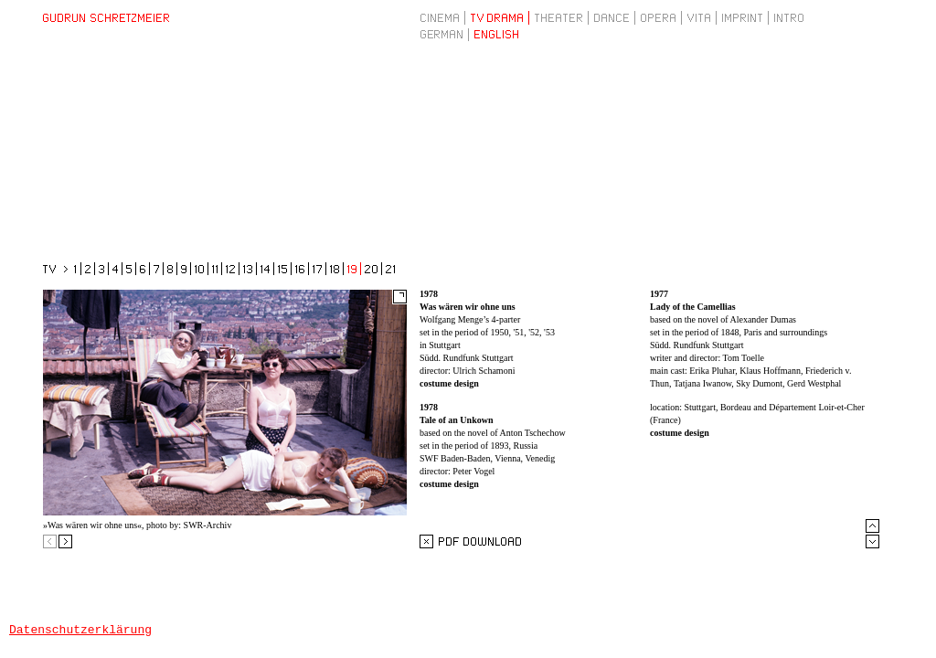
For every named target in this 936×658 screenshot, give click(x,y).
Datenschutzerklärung (80, 629)
